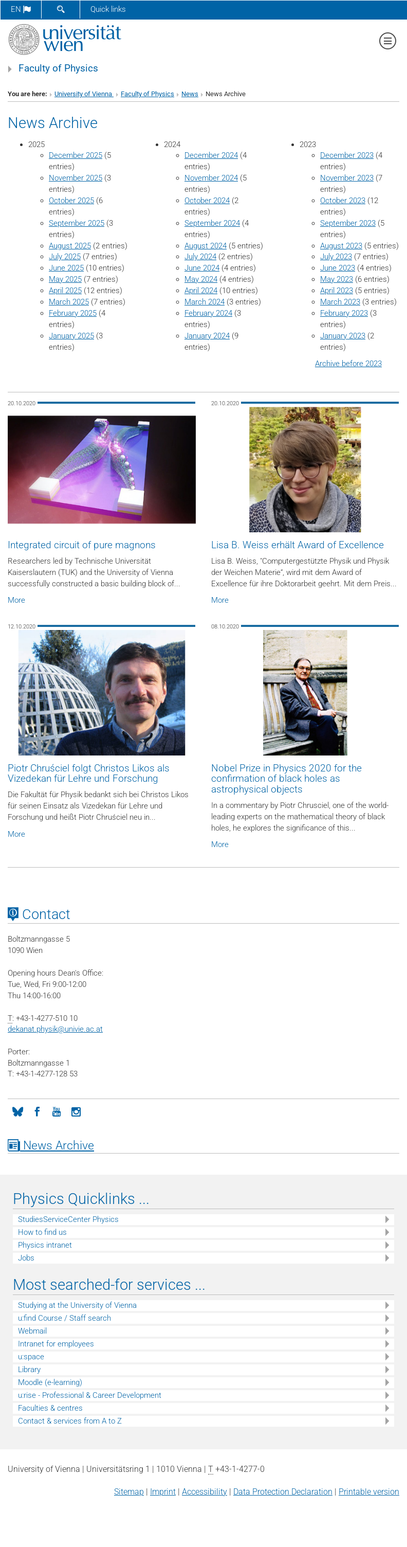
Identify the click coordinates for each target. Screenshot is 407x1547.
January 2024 (207, 335)
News (189, 94)
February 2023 (344, 313)
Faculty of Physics (58, 68)
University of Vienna (84, 94)
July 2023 (336, 256)
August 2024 (205, 245)
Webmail (32, 1331)
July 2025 (65, 256)
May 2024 (200, 279)
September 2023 (348, 223)
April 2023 (336, 290)
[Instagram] (76, 1111)
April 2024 (200, 290)
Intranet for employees (56, 1343)
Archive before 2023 (348, 363)
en (21, 9)
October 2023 (342, 200)
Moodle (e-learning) (50, 1382)
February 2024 (208, 313)
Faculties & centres (50, 1408)
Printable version (369, 1492)
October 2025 (71, 200)
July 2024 (200, 256)
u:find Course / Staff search (64, 1318)
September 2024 (212, 223)
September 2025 (76, 223)
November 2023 (347, 178)
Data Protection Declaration (282, 1492)
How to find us (42, 1232)
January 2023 (342, 335)
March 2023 (340, 302)
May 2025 (65, 279)
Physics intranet (45, 1245)
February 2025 (73, 313)
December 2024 (211, 155)
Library (29, 1369)
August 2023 (341, 245)
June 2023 (337, 268)
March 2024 (204, 302)
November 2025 (75, 178)
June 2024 (201, 268)
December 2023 (347, 155)
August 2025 (70, 245)
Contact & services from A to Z (70, 1421)
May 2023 (336, 279)
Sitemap (129, 1492)
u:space (31, 1356)
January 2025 (71, 335)
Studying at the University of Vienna (77, 1305)
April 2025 (65, 290)
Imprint (163, 1492)
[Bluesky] (17, 1111)
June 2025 (66, 268)
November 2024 (211, 178)
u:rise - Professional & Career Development (89, 1395)
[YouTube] (56, 1111)
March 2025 (69, 302)
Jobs (26, 1258)
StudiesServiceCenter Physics (68, 1219)
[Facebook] (37, 1111)
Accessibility (204, 1492)
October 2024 (207, 200)
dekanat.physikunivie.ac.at (55, 1029)
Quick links (108, 9)
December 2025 (75, 155)
